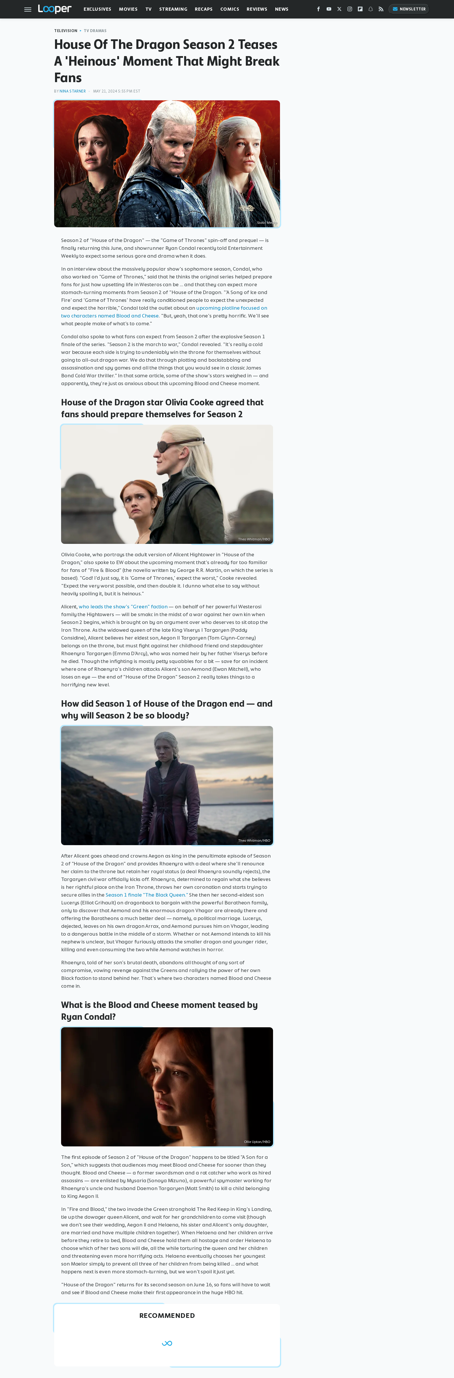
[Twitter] (339, 10)
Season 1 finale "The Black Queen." (147, 894)
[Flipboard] (360, 10)
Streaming (173, 9)
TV (148, 9)
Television (66, 31)
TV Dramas (95, 31)
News (282, 9)
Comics (229, 9)
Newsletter (409, 9)
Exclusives (97, 9)
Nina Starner (73, 91)
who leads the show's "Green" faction (123, 606)
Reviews (257, 9)
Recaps (204, 9)
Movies (128, 9)
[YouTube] (329, 10)
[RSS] (381, 10)
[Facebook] (318, 10)
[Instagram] (350, 10)
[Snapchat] (371, 10)
